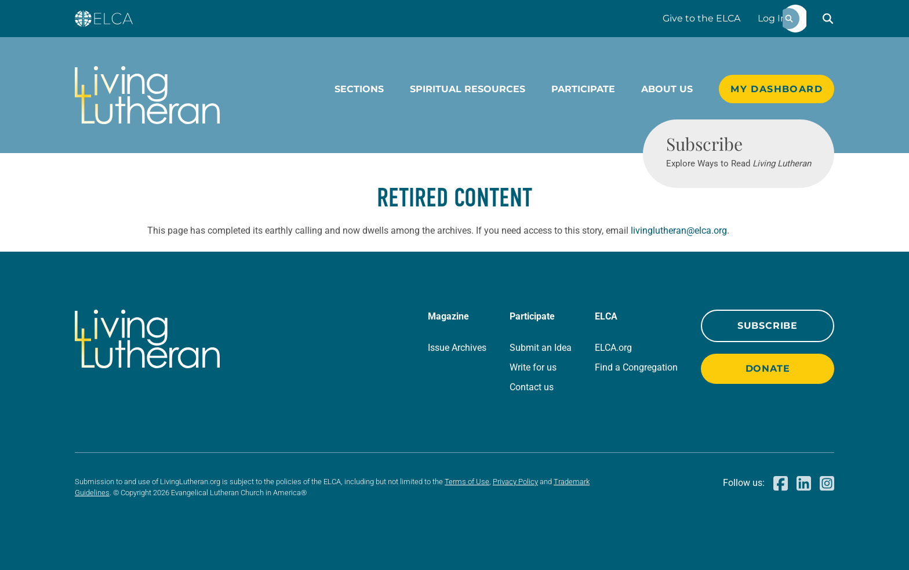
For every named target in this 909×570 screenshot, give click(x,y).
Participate (583, 89)
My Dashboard (776, 89)
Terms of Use (467, 481)
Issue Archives (457, 347)
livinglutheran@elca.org (679, 230)
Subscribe (767, 325)
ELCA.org (613, 347)
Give (701, 18)
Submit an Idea (541, 347)
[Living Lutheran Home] (147, 95)
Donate (768, 368)
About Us (667, 89)
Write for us (533, 367)
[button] (827, 18)
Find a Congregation (636, 367)
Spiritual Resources (467, 89)
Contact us (532, 387)
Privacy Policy (515, 481)
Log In (772, 18)
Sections (359, 89)
